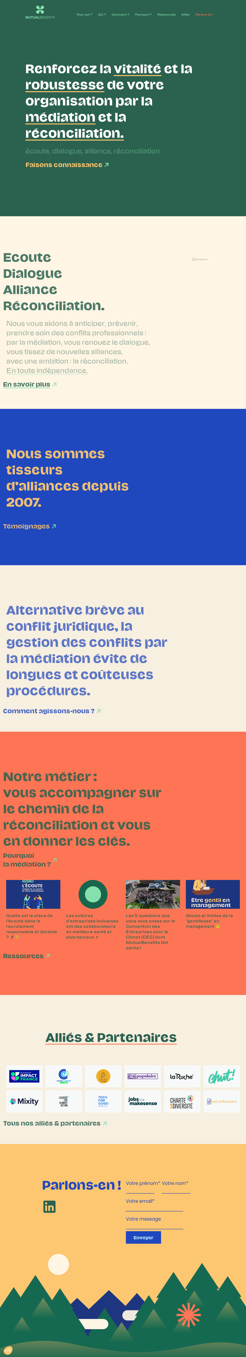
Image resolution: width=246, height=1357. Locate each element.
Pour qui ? (84, 14)
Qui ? (102, 14)
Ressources (166, 14)
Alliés (185, 14)
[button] (8, 1350)
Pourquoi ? (143, 14)
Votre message (143, 1218)
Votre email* (140, 1200)
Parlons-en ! (204, 14)
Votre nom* (175, 1182)
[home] (37, 10)
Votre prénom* (143, 1182)
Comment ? (120, 14)
